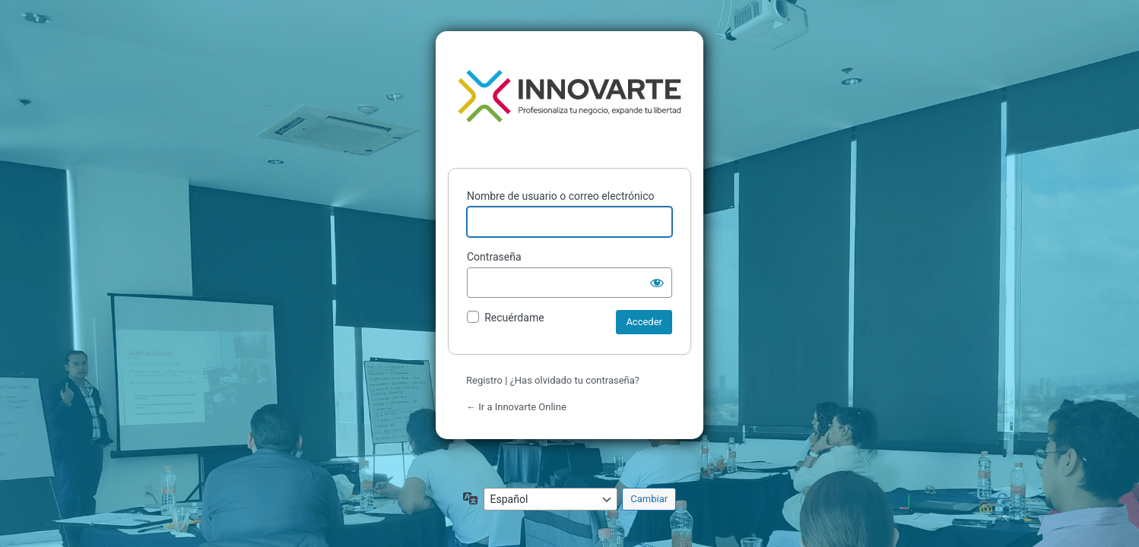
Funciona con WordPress (569, 96)
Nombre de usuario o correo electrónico (561, 196)
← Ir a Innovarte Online (516, 407)
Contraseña (494, 257)
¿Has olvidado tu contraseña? (574, 380)
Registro (484, 380)
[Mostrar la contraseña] (657, 282)
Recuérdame (514, 317)
